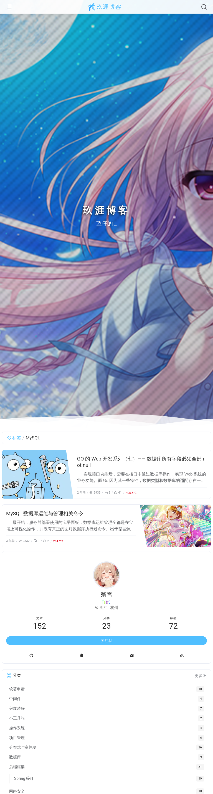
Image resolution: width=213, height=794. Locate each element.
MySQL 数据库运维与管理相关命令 (44, 513)
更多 (201, 675)
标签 (14, 437)
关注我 (106, 640)
